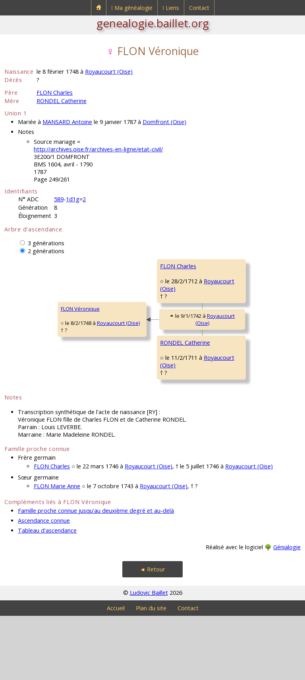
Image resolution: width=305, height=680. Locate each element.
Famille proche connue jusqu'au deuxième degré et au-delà (96, 575)
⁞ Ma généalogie (131, 7)
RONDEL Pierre (227, 361)
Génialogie (287, 611)
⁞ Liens (170, 7)
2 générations (46, 251)
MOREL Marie (226, 313)
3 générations (46, 243)
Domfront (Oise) (164, 122)
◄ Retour (152, 633)
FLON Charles (55, 92)
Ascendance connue (44, 584)
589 (59, 199)
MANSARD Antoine (67, 122)
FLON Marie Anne (57, 550)
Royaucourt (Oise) (109, 71)
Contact (199, 7)
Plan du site (151, 672)
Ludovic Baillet (149, 657)
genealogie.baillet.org (153, 23)
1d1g (72, 199)
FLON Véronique (29, 340)
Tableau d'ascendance (47, 594)
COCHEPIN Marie (230, 415)
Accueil (116, 672)
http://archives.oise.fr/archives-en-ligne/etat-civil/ (98, 149)
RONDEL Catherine (62, 101)
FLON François (227, 265)
